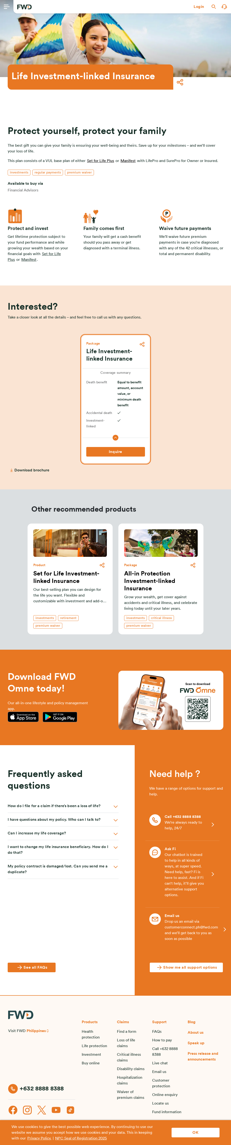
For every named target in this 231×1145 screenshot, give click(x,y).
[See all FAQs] (32, 967)
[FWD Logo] (24, 7)
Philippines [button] (36, 1031)
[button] (199, 6)
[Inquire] (115, 452)
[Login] (199, 7)
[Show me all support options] (186, 967)
